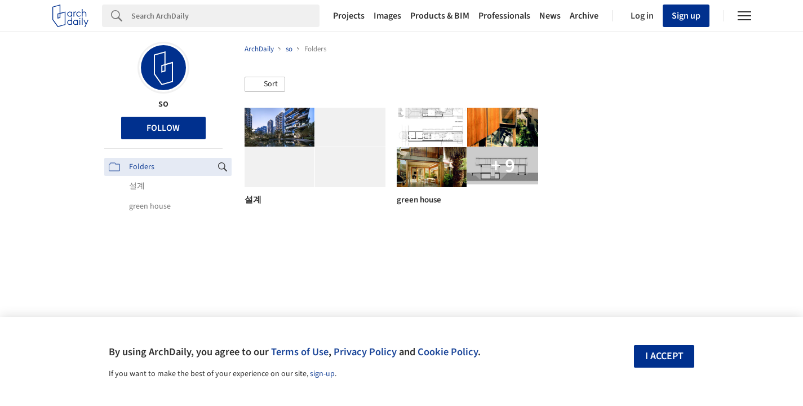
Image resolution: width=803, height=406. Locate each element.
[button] (265, 84)
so (163, 103)
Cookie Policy (448, 352)
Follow (163, 128)
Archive (584, 15)
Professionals (504, 15)
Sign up (686, 16)
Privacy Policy (365, 352)
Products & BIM (439, 15)
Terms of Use (300, 352)
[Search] (225, 16)
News (550, 15)
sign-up (322, 373)
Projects (349, 15)
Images (387, 15)
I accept (664, 356)
